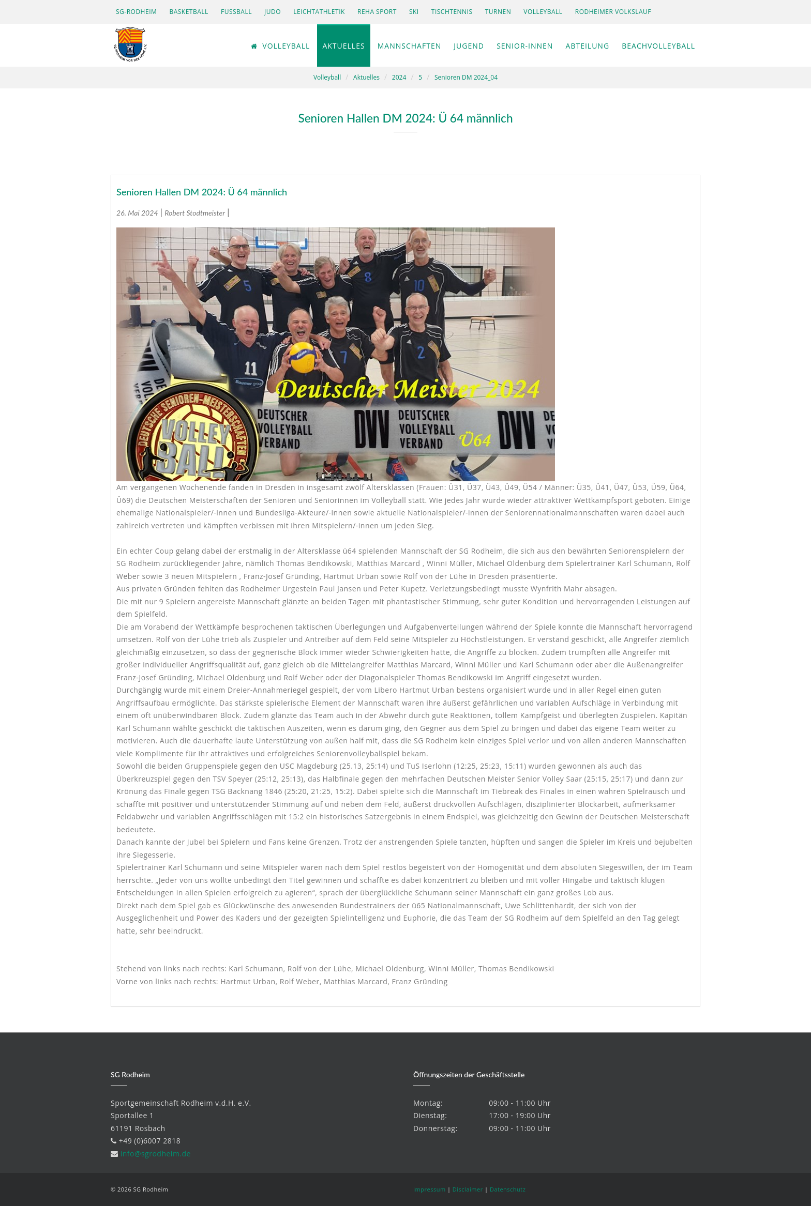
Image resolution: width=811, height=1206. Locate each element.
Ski (414, 11)
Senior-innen (525, 46)
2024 (399, 77)
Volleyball (542, 11)
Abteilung (588, 46)
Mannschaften (409, 46)
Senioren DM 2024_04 (466, 77)
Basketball (188, 11)
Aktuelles (343, 46)
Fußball (236, 11)
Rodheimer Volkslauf (613, 11)
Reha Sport (377, 11)
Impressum (429, 1189)
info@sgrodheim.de (156, 1153)
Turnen (498, 11)
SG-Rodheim (136, 11)
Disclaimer (468, 1189)
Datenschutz (508, 1189)
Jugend (469, 46)
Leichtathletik (319, 11)
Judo (272, 11)
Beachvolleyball (658, 46)
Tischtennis (452, 11)
